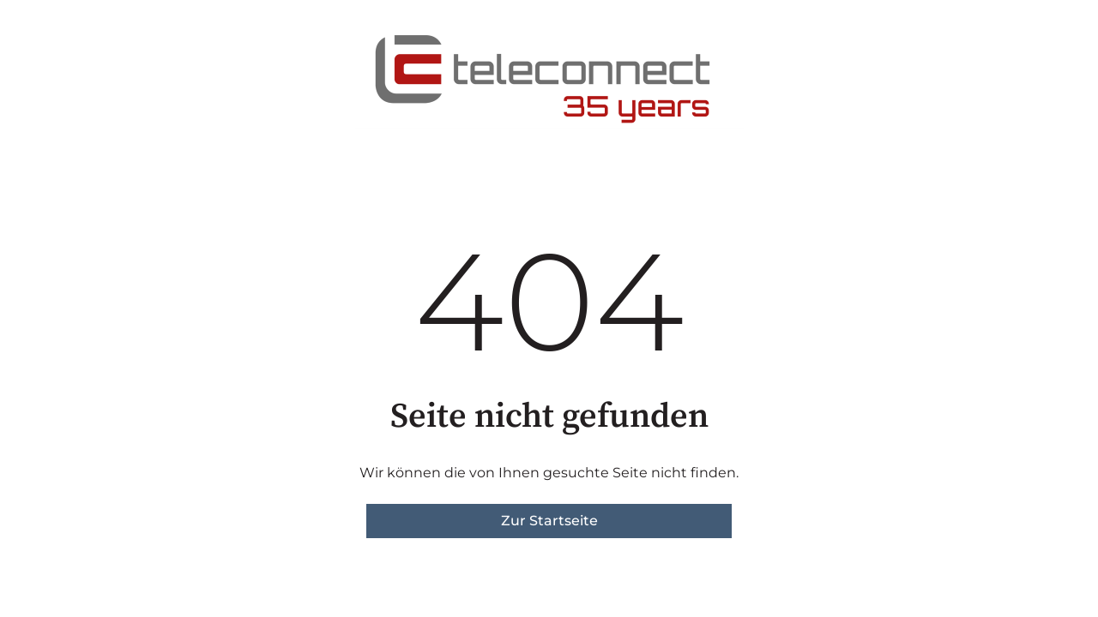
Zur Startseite (549, 520)
